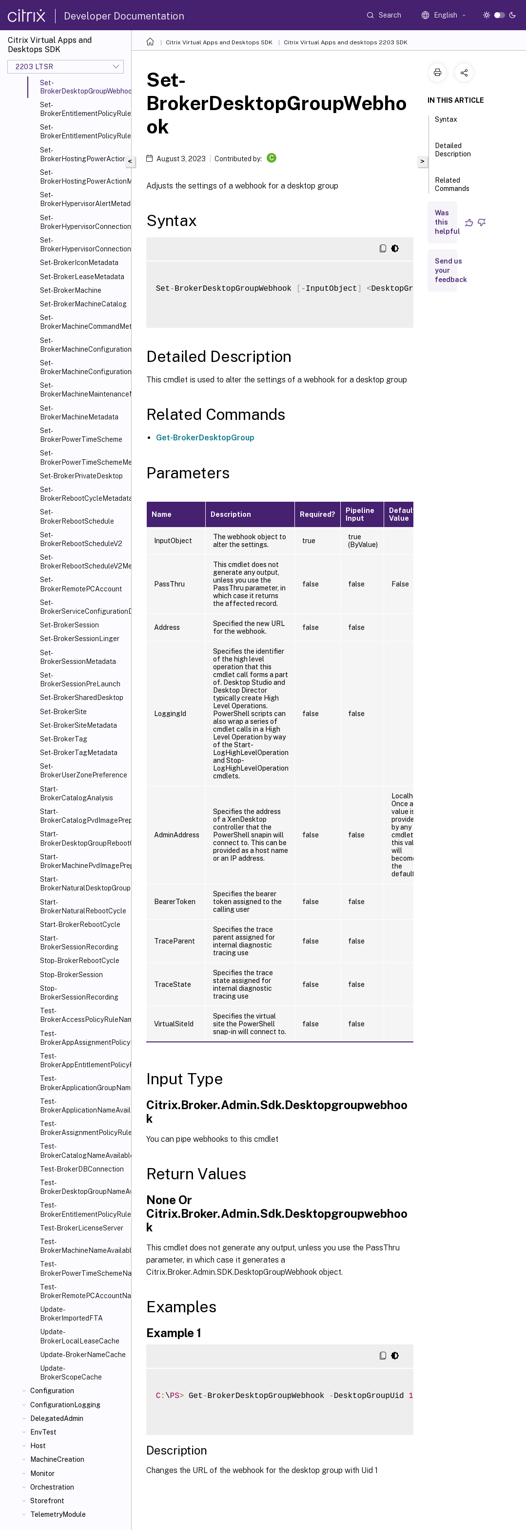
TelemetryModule (58, 1514)
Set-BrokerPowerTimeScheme (81, 435)
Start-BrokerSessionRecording (79, 942)
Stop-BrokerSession (71, 975)
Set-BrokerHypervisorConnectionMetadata (83, 244)
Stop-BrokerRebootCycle (79, 960)
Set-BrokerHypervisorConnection (83, 222)
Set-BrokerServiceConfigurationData (83, 607)
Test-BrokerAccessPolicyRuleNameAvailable (83, 1015)
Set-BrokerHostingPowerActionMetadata (83, 177)
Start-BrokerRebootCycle (80, 924)
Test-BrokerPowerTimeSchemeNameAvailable (83, 1268)
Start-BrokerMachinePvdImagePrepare (83, 861)
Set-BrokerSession (69, 625)
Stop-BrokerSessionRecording (79, 992)
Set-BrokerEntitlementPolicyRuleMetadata (83, 131)
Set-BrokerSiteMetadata (78, 725)
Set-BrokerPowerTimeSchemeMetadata (83, 457)
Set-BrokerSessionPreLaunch (80, 679)
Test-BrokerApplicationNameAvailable (83, 1105)
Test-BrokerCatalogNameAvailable (83, 1150)
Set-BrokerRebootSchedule (77, 516)
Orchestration (52, 1487)
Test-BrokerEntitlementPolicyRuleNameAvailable (83, 1209)
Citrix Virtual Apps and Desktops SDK (219, 42)
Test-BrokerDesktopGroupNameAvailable (83, 1187)
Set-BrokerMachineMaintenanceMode (83, 389)
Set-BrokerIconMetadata (79, 262)
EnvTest (43, 1432)
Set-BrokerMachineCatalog (83, 304)
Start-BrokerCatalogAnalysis (76, 793)
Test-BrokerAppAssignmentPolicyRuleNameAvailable (83, 1038)
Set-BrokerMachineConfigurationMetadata (83, 367)
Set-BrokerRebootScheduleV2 (81, 539)
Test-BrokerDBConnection (82, 1169)
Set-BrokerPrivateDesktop (81, 476)
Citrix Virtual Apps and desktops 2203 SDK (346, 42)
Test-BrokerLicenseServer (81, 1228)
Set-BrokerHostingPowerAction (83, 154)
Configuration (52, 1391)
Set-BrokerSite (63, 712)
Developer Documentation (124, 16)
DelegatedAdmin (56, 1418)
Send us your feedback (451, 270)
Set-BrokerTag (63, 739)
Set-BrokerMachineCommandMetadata (83, 322)
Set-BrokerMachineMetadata (79, 412)
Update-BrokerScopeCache (71, 1372)
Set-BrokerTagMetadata (78, 752)
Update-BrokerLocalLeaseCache (79, 1336)
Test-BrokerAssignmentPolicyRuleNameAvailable (83, 1128)
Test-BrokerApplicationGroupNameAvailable (83, 1083)
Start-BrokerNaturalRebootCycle (83, 906)
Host (38, 1446)
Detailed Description (453, 154)
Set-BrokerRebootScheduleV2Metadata (83, 561)
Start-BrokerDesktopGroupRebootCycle (83, 838)
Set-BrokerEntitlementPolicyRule (83, 109)
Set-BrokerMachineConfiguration (83, 345)
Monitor (42, 1473)
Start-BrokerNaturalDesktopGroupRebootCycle (83, 883)
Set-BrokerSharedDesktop (81, 697)
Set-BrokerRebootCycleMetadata (83, 494)
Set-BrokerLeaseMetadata (82, 277)
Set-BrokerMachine (70, 290)
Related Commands (452, 188)
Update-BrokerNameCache (83, 1355)
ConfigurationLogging (65, 1405)
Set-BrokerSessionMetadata (78, 657)
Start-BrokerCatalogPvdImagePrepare (83, 816)
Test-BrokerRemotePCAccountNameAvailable (83, 1291)
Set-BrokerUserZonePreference (83, 770)
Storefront (47, 1501)
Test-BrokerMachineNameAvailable (83, 1246)
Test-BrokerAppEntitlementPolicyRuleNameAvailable (83, 1060)
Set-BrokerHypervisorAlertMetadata (83, 199)
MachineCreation (57, 1459)
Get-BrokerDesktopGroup (205, 437)
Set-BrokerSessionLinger (79, 638)
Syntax (446, 123)
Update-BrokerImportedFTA (71, 1313)
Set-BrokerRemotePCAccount (81, 584)
